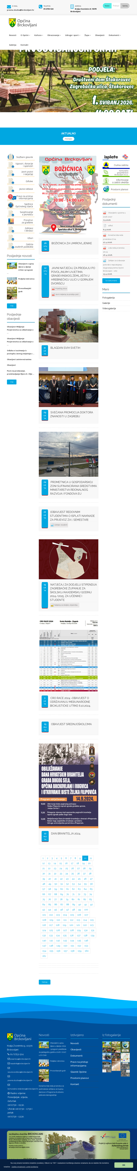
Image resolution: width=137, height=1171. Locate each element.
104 (65, 914)
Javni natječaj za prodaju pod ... (66, 294)
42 (61, 878)
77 (55, 899)
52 (67, 884)
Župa (88, 35)
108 (44, 920)
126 (58, 930)
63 (79, 889)
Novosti (12, 35)
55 (85, 884)
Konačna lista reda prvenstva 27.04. (113, 238)
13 (49, 863)
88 (67, 904)
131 (92, 930)
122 (85, 925)
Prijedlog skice (59, 289)
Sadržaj (125, 6)
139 (92, 935)
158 (72, 951)
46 (85, 878)
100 (86, 909)
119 (64, 925)
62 (73, 889)
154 (44, 951)
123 (92, 925)
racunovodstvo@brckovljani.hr (20, 1072)
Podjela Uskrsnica (26, 279)
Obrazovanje (54, 35)
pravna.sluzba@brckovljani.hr (20, 10)
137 (78, 935)
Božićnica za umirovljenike (72, 243)
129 (79, 930)
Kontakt (24, 45)
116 (44, 925)
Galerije (106, 303)
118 (57, 925)
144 (72, 940)
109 (51, 920)
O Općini (25, 35)
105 (72, 914)
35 (72, 873)
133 (51, 935)
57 (43, 889)
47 (91, 878)
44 (73, 878)
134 (58, 935)
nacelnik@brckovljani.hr (20, 1063)
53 (73, 884)
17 (72, 863)
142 (58, 940)
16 (66, 863)
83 (90, 899)
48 (43, 884)
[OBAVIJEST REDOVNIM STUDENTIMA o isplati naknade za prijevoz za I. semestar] (72, 515)
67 (49, 894)
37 (84, 873)
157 (65, 951)
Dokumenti (115, 35)
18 (78, 863)
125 (51, 930)
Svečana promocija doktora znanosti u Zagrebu (71, 414)
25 (66, 868)
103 (58, 914)
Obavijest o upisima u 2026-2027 (114, 216)
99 (79, 909)
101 (44, 914)
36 (78, 873)
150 (65, 945)
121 (78, 925)
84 (43, 904)
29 (90, 868)
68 (55, 894)
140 (44, 940)
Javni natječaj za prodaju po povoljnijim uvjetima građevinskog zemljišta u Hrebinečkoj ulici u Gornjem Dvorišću (73, 275)
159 (79, 951)
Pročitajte (68, 139)
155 (51, 951)
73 (85, 894)
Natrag (44, 982)
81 (79, 899)
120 (71, 925)
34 (66, 873)
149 (58, 945)
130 (86, 930)
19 (83, 863)
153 (86, 945)
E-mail (15, 6)
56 (91, 884)
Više (11, 306)
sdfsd (108, 227)
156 (58, 951)
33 (61, 873)
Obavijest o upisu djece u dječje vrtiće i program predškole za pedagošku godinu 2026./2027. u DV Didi (52, 1049)
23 (55, 868)
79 (67, 899)
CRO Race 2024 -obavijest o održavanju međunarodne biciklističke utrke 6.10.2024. (70, 701)
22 (49, 868)
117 (51, 925)
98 (73, 909)
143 (65, 940)
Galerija (12, 45)
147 (44, 945)
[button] (25, 1167)
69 (61, 894)
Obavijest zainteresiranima (19, 359)
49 (49, 884)
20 (89, 863)
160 (87, 951)
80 (73, 899)
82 (84, 899)
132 (44, 935)
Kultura (38, 35)
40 (49, 878)
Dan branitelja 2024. (66, 833)
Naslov (107, 6)
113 (78, 920)
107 (86, 914)
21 (43, 868)
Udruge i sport (72, 35)
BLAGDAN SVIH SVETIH (65, 347)
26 (72, 868)
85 (49, 904)
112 (71, 920)
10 (85, 858)
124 (44, 930)
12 (43, 863)
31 (49, 873)
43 (67, 878)
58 (49, 889)
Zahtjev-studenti (59, 525)
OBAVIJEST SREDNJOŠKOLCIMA (71, 724)
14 (55, 863)
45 (79, 878)
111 (65, 920)
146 (86, 940)
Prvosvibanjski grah (58, 1071)
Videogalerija (109, 308)
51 (61, 884)
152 (79, 945)
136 (72, 935)
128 (72, 930)
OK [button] (123, 1165)
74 (90, 894)
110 (58, 920)
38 (90, 873)
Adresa (78, 6)
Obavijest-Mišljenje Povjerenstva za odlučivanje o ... (20, 330)
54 (79, 884)
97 (67, 909)
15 (60, 863)
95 (55, 909)
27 (78, 868)
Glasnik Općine (79, 1071)
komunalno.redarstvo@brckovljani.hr (23, 1089)
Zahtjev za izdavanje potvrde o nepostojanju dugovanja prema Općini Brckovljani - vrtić (114, 266)
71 (73, 894)
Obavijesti (99, 35)
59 (55, 889)
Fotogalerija (108, 297)
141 (51, 940)
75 (43, 899)
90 (79, 904)
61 (67, 889)
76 (49, 899)
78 (61, 899)
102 (51, 914)
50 (55, 884)
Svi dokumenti (111, 281)
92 (91, 904)
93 (43, 909)
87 (61, 904)
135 (65, 935)
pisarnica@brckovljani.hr (20, 1059)
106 (79, 914)
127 (65, 930)
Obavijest (11, 365)
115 (92, 920)
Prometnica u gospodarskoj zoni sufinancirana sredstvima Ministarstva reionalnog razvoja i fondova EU (73, 487)
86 (55, 904)
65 (91, 889)
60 (61, 889)
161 (44, 956)
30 (43, 873)
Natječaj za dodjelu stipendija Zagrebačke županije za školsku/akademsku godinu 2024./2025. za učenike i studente (73, 592)
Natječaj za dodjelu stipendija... (65, 605)
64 (85, 889)
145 (79, 940)
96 (61, 909)
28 (84, 868)
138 (85, 935)
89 (73, 904)
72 (79, 894)
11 (91, 858)
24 (61, 868)
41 (55, 878)
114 (85, 920)
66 (43, 894)
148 (51, 945)
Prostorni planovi (80, 1078)
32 (55, 873)
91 (85, 904)
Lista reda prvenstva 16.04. (113, 251)
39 (43, 878)
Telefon (46, 6)
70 (67, 894)
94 (49, 909)
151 (72, 945)
